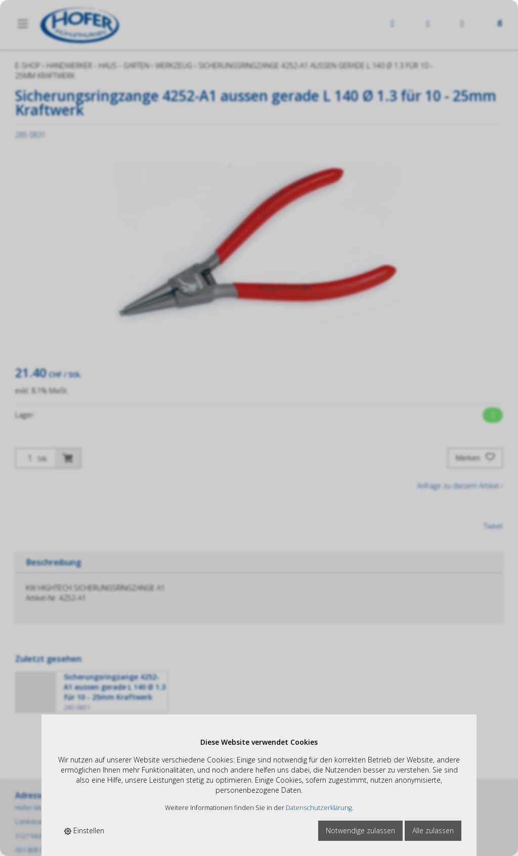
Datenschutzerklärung (319, 807)
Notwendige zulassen (360, 830)
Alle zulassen (433, 830)
